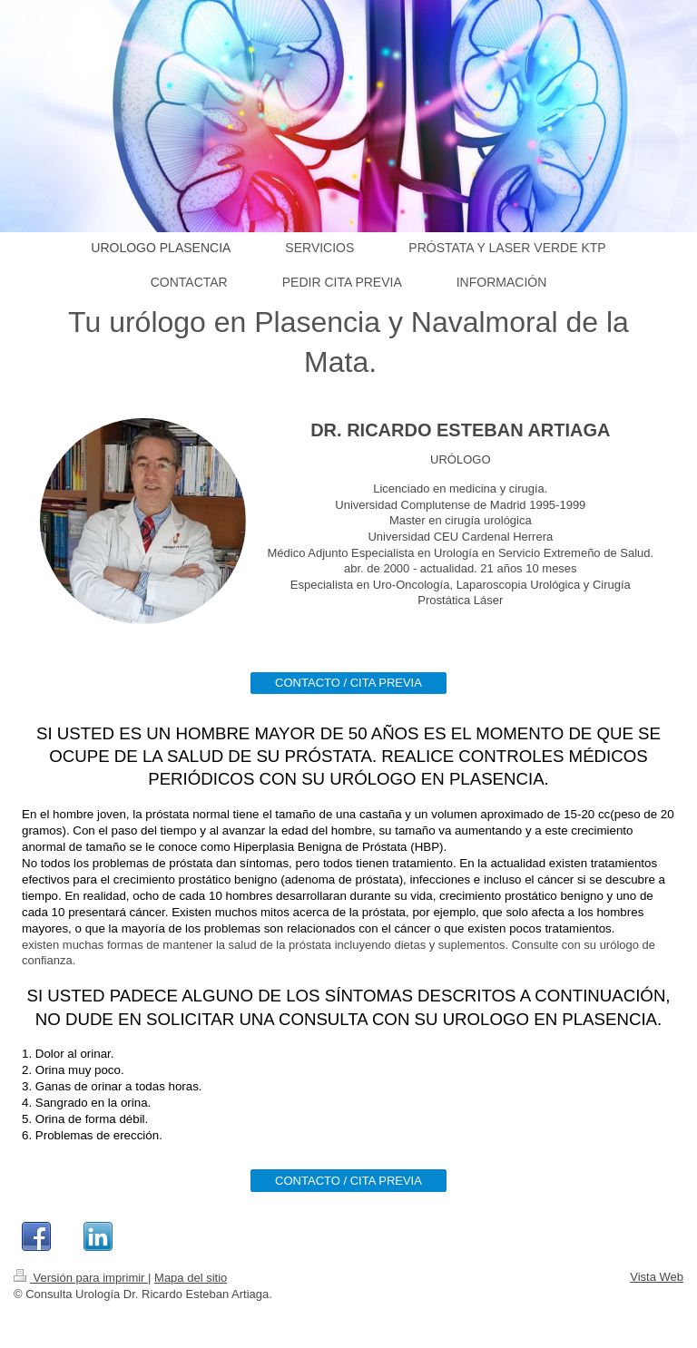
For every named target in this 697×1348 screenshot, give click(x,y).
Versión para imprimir (81, 1278)
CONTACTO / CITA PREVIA (348, 682)
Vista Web (656, 1277)
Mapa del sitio (190, 1278)
